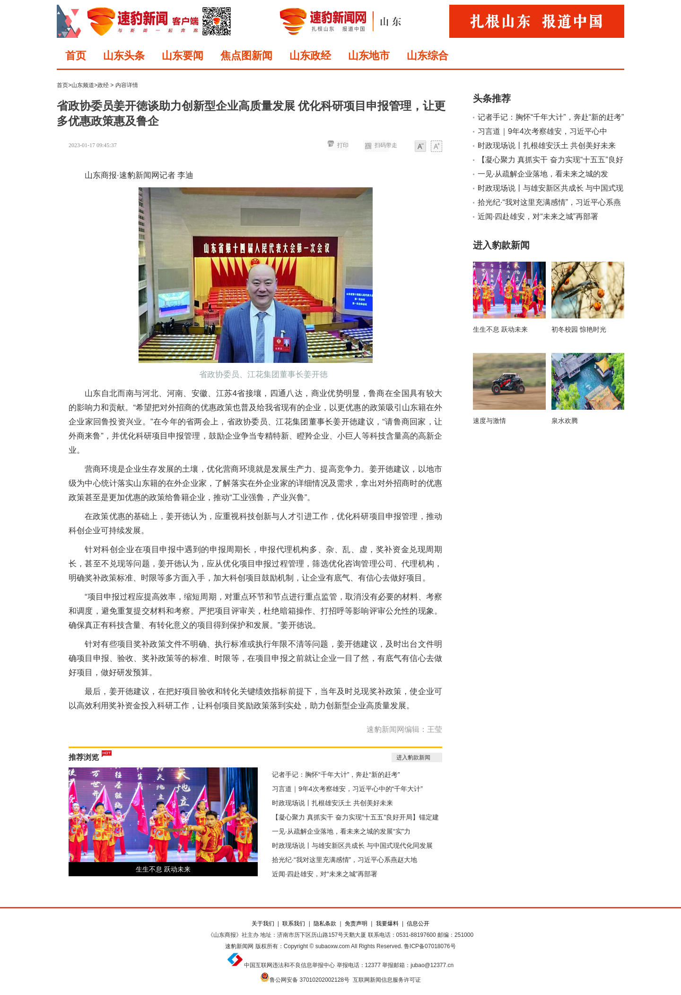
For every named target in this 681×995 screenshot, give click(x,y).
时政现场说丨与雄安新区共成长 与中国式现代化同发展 (352, 845)
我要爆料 (387, 923)
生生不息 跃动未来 (163, 869)
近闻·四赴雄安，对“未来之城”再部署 (324, 874)
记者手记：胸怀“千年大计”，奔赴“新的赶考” (336, 774)
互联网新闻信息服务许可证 (387, 980)
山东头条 (124, 56)
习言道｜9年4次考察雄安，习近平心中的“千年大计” (347, 788)
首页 (75, 56)
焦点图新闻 (246, 56)
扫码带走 (386, 145)
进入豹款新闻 (413, 757)
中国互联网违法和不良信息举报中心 (289, 965)
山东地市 (369, 56)
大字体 (436, 147)
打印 (343, 145)
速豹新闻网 (239, 946)
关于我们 (263, 923)
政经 (103, 85)
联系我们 (293, 923)
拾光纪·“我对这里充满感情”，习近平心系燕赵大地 (344, 859)
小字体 (420, 147)
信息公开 (418, 923)
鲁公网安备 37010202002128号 (309, 980)
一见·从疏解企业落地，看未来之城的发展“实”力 (341, 831)
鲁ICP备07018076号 (429, 946)
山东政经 (310, 56)
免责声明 (356, 923)
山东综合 (427, 56)
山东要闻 (182, 56)
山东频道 (82, 85)
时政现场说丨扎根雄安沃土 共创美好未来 (332, 803)
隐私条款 (325, 923)
